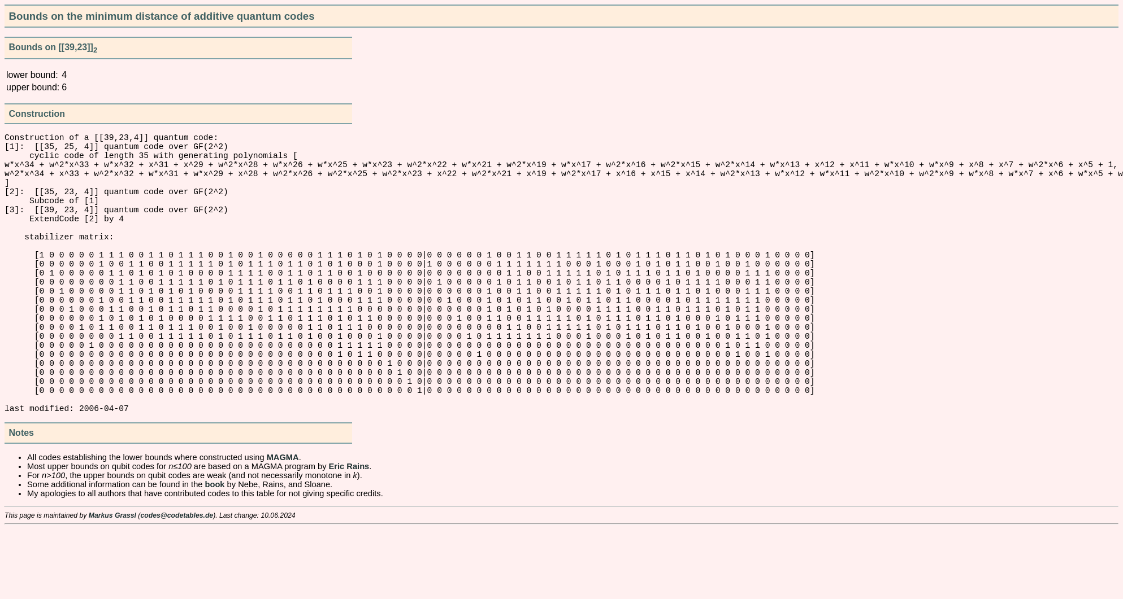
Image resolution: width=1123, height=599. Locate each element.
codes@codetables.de (176, 585)
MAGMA (283, 527)
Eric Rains (349, 536)
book (215, 554)
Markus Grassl (112, 585)
